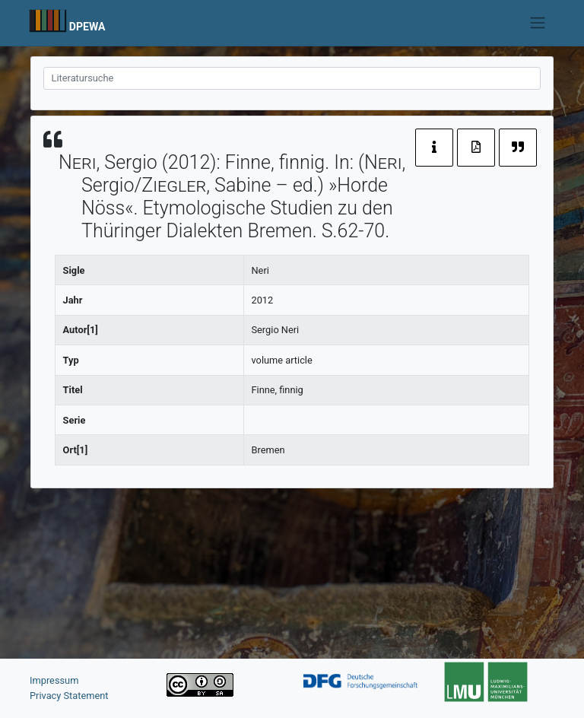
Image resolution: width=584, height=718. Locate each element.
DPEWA (87, 27)
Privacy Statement (69, 695)
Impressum (54, 680)
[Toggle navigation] (538, 22)
